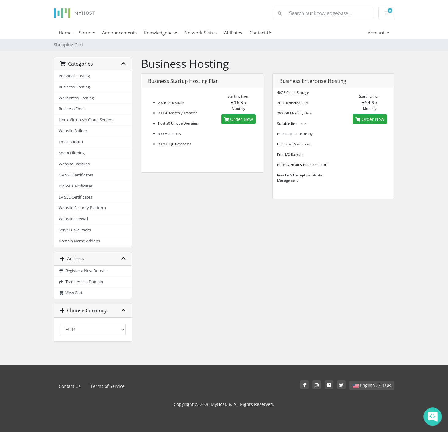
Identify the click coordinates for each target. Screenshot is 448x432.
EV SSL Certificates (75, 197)
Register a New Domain (83, 270)
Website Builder (73, 130)
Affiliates (233, 32)
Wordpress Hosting (76, 98)
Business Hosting (74, 87)
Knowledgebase (160, 32)
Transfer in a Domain (81, 281)
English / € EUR (372, 385)
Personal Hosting (74, 76)
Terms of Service (108, 386)
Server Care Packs (75, 230)
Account (377, 32)
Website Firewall (73, 219)
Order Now (238, 119)
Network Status (200, 32)
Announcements (119, 32)
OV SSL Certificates (76, 175)
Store (85, 32)
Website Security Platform (82, 207)
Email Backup (71, 142)
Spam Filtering (72, 153)
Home (65, 32)
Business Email (72, 108)
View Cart (71, 292)
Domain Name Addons (79, 241)
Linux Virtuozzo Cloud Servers (86, 119)
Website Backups (74, 164)
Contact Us (260, 32)
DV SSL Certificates (76, 186)
